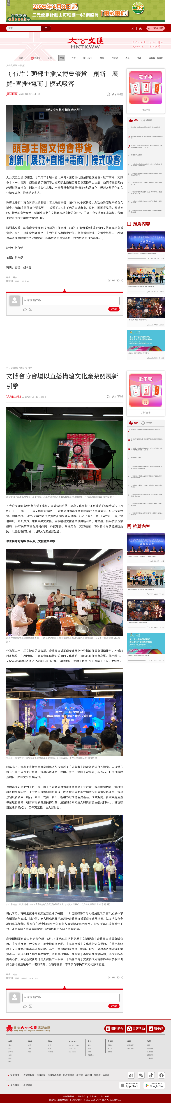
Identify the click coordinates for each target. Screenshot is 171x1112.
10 (129, 211)
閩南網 (97, 1084)
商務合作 (93, 1105)
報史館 (158, 1037)
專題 (129, 1050)
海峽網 (88, 1084)
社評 (49, 1054)
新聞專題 (130, 1054)
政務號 (110, 1054)
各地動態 (150, 1061)
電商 (26, 281)
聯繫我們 (81, 1105)
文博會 (18, 281)
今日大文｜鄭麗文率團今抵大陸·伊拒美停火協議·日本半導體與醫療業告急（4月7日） (146, 147)
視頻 (22, 65)
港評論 (50, 1061)
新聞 (22, 377)
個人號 (110, 1058)
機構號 (110, 1061)
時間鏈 (153, 120)
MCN (37, 987)
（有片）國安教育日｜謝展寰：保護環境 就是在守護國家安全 (146, 184)
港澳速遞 (150, 1064)
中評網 (79, 1084)
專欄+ (149, 1054)
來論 (49, 1058)
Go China (72, 1050)
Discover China (73, 1054)
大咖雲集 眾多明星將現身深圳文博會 (143, 361)
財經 (10, 1071)
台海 (10, 1064)
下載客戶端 (157, 28)
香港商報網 (28, 1084)
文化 (89, 1054)
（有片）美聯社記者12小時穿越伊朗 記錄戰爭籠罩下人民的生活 (147, 212)
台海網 (106, 1084)
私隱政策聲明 (68, 1105)
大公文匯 (86, 43)
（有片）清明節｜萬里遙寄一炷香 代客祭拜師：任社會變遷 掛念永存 (146, 193)
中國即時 (12, 94)
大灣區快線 (13, 405)
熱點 (29, 1054)
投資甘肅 (27, 1094)
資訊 (149, 1050)
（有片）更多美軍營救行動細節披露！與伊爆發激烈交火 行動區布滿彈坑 (146, 175)
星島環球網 (68, 1084)
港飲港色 (91, 1064)
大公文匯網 (11, 65)
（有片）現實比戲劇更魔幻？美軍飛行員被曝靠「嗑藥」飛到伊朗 (146, 203)
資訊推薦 (150, 1058)
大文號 (110, 1050)
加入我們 (105, 1105)
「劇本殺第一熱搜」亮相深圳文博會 (142, 325)
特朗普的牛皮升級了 (139, 155)
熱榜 (137, 120)
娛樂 (89, 1061)
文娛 (89, 1050)
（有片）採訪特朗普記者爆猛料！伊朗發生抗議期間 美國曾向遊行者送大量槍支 (146, 166)
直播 (29, 1058)
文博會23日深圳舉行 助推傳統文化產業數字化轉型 (145, 255)
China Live (72, 1058)
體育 (89, 1058)
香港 (10, 1054)
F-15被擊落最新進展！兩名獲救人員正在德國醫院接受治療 (146, 138)
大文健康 (150, 1067)
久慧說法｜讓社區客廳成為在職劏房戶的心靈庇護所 (146, 129)
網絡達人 (28, 987)
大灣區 (10, 1061)
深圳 (32, 281)
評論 (114, 309)
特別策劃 (130, 1058)
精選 (29, 1061)
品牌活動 (138, 1037)
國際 (10, 1067)
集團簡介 (117, 1037)
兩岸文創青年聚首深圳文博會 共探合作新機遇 (145, 291)
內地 (30, 377)
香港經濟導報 (54, 1084)
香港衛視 (41, 1084)
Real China (72, 1061)
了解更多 (146, 110)
